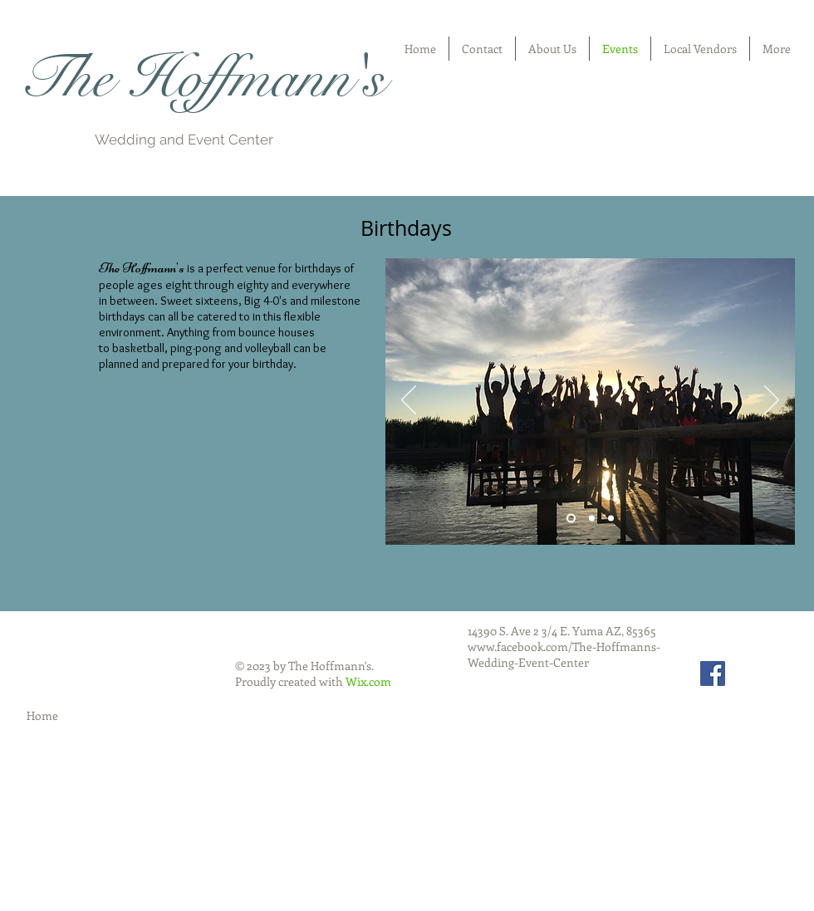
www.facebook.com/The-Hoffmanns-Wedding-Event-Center (564, 654)
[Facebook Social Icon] (712, 673)
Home (42, 715)
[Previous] (408, 401)
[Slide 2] (592, 519)
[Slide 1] (571, 518)
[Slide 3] (611, 519)
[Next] (771, 401)
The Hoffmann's (201, 78)
